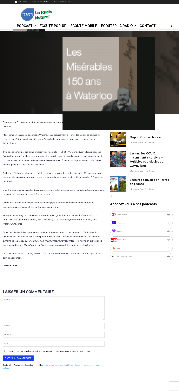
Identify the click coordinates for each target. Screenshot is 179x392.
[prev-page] (112, 196)
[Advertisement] (115, 14)
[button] (172, 26)
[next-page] (116, 196)
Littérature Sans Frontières (142, 142)
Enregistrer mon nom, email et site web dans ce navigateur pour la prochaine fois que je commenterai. (48, 351)
